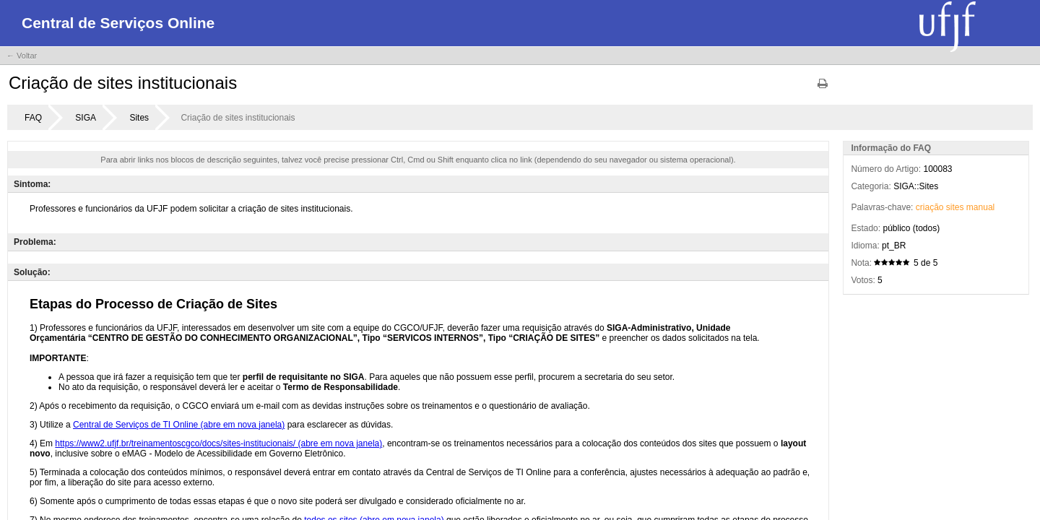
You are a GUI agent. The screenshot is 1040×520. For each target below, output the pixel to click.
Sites (139, 118)
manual (980, 207)
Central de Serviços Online (118, 22)
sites (955, 207)
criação (930, 207)
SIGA (85, 118)
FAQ (33, 118)
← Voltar (21, 55)
